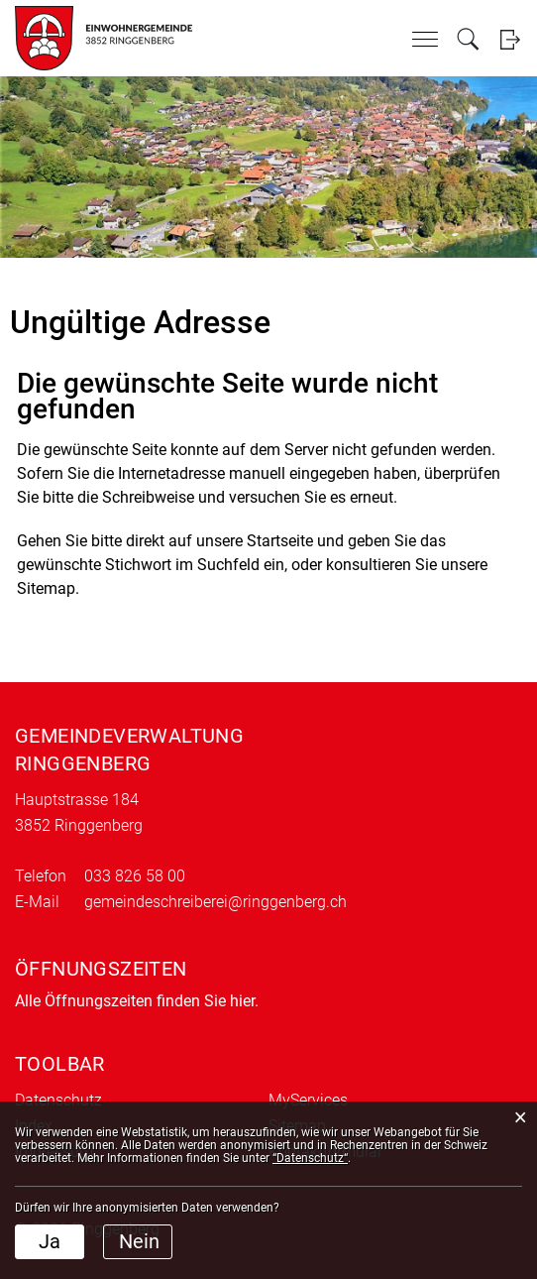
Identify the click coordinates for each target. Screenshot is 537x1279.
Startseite (280, 540)
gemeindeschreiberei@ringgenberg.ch (215, 901)
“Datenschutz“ (310, 1158)
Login (509, 39)
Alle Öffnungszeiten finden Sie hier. (137, 1000)
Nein (139, 1241)
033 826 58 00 (134, 876)
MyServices (308, 1100)
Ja (49, 1241)
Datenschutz (58, 1100)
